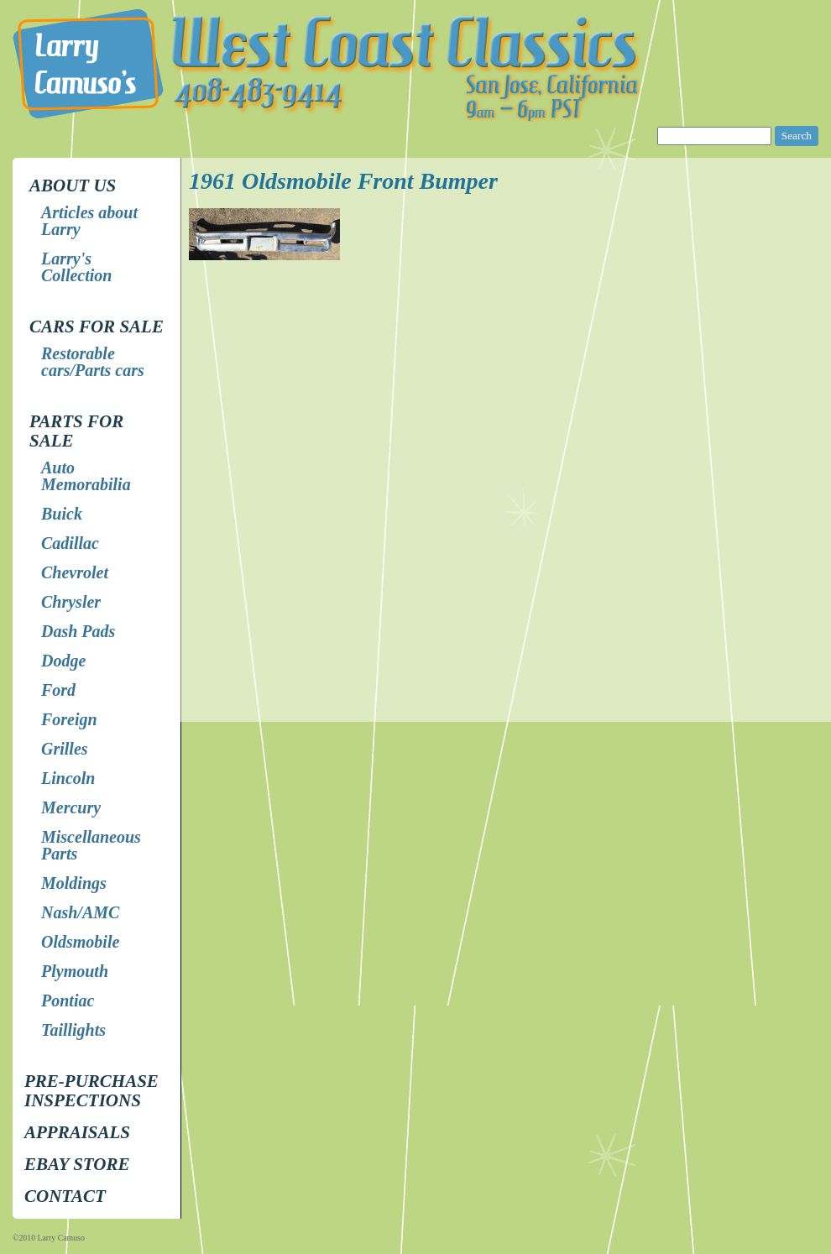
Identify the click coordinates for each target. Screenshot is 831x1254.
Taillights (73, 1030)
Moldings (74, 883)
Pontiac (67, 1000)
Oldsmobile (80, 942)
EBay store (76, 1164)
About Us (72, 185)
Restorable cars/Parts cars (92, 361)
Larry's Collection (76, 267)
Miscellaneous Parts (91, 845)
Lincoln (68, 778)
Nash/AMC (80, 912)
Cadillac (70, 543)
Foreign (69, 719)
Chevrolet (74, 572)
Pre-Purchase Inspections (91, 1090)
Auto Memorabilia (86, 476)
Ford (58, 690)
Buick (61, 513)
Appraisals (77, 1132)
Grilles (64, 748)
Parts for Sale (76, 431)
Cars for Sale (96, 326)
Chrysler (71, 602)
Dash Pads (78, 631)
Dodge (63, 660)
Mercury (71, 807)
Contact (65, 1196)
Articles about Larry (89, 220)
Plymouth (74, 971)
